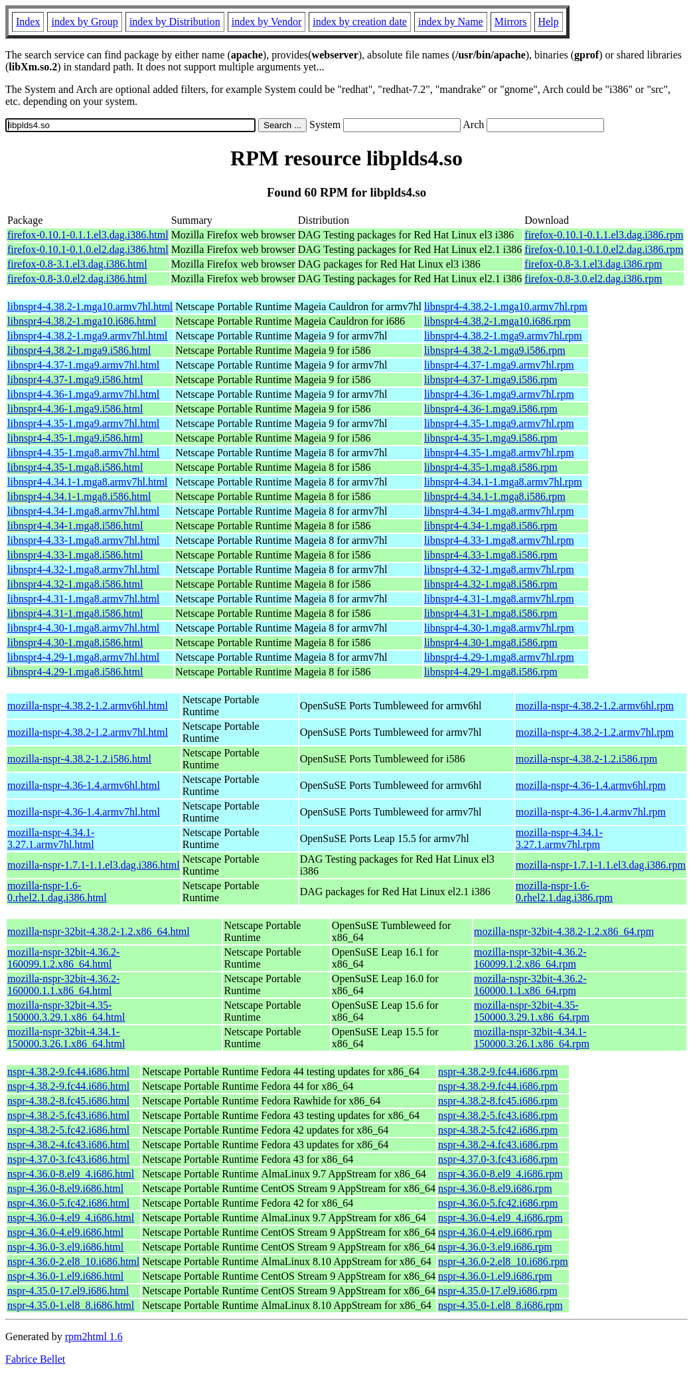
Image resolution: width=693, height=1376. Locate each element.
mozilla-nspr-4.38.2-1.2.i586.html (79, 758)
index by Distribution (174, 21)
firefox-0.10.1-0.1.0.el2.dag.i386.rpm (603, 249)
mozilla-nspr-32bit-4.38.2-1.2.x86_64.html (98, 931)
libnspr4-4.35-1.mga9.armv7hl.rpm (499, 423)
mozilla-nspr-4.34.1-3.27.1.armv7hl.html (50, 838)
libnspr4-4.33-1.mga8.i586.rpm (491, 554)
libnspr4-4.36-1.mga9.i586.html (75, 408)
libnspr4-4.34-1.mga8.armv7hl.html (83, 511)
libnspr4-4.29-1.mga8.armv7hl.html (83, 657)
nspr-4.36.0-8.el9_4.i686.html (70, 1173)
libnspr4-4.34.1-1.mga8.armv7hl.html (87, 481)
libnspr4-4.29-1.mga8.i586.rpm (491, 671)
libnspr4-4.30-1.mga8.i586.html (75, 642)
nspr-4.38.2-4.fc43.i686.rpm (498, 1144)
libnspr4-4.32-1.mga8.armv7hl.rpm (499, 569)
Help (548, 21)
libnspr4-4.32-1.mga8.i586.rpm (491, 584)
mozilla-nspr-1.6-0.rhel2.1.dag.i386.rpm (564, 891)
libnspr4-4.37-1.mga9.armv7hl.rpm (499, 365)
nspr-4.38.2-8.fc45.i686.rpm (498, 1100)
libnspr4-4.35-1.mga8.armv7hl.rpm (499, 452)
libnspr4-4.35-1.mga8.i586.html (75, 467)
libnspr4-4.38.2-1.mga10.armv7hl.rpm (505, 306)
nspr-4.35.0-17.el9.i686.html (68, 1290)
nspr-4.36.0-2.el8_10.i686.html (73, 1261)
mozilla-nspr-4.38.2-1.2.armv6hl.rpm (595, 705)
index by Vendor (266, 21)
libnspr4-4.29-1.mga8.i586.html (75, 671)
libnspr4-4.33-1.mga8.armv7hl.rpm (499, 540)
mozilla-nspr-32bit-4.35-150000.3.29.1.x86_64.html (66, 1011)
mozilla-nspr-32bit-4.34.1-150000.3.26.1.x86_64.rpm (531, 1037)
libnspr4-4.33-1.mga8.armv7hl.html (83, 540)
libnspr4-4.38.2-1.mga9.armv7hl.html (87, 335)
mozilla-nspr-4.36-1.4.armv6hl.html (83, 785)
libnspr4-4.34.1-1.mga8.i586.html (79, 496)
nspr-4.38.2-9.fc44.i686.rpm (498, 1071)
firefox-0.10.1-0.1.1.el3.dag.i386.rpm (603, 234)
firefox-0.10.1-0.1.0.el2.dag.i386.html (88, 249)
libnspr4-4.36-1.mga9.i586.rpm (491, 408)
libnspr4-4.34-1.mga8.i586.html (75, 525)
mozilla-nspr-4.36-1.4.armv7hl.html (83, 811)
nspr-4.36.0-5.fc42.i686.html (68, 1203)
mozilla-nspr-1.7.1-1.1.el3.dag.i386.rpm (601, 865)
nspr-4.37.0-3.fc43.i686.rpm (498, 1159)
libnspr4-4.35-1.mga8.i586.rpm (491, 467)
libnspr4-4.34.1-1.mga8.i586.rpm (495, 496)
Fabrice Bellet (35, 1359)
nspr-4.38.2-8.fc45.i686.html (68, 1100)
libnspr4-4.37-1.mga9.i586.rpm (491, 379)
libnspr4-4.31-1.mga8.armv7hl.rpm (499, 598)
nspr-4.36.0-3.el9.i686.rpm (495, 1246)
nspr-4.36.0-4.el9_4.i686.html (70, 1217)
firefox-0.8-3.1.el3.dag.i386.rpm (593, 264)
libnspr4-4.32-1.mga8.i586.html (75, 584)
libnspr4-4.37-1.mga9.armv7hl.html (83, 365)
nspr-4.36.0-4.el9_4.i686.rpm (500, 1217)
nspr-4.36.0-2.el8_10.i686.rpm (503, 1261)
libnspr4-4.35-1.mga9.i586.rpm (491, 438)
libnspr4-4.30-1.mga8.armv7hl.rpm (499, 628)
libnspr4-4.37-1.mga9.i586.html (75, 379)
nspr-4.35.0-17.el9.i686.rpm (498, 1290)
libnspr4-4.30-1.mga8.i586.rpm (491, 642)
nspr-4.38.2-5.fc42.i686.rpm (498, 1130)
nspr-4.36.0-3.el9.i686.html (65, 1246)
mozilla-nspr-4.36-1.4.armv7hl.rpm (591, 811)
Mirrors (511, 21)
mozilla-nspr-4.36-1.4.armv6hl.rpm (591, 785)
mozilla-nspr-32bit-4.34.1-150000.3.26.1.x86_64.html (66, 1037)
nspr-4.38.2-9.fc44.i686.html (68, 1071)
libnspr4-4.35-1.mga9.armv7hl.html (83, 423)
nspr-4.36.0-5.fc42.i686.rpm (498, 1203)
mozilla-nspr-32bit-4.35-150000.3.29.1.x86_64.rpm (531, 1011)
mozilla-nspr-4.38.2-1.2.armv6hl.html (87, 705)
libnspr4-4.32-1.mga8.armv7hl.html (83, 569)
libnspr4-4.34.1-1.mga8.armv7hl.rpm (503, 481)
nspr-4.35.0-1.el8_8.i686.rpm (500, 1305)
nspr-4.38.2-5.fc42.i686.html (68, 1130)
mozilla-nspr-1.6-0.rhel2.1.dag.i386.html (57, 891)
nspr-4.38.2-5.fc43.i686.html (68, 1115)
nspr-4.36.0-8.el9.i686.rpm (495, 1188)
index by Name (450, 21)
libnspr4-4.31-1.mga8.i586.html (75, 613)
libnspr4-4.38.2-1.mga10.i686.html (81, 321)
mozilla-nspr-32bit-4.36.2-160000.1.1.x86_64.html (63, 984)
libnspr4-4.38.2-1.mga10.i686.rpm (497, 321)
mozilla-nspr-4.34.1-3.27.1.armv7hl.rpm (559, 838)
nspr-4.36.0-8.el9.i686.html (65, 1188)
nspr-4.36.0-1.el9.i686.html (65, 1276)
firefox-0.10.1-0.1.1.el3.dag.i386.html (88, 234)
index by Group (84, 21)
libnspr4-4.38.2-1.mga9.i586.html (79, 350)
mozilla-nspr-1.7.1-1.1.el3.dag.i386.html (93, 865)
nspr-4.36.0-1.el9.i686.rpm (495, 1276)
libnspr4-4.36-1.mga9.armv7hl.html (83, 394)
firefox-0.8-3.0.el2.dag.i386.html (77, 278)
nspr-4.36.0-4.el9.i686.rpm (495, 1232)
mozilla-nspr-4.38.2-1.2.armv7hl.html (87, 732)
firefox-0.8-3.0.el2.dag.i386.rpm (593, 278)
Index (28, 21)
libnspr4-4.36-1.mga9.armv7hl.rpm (499, 394)
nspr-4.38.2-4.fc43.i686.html (68, 1144)
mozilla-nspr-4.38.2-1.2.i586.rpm (586, 758)
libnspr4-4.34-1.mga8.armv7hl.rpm (499, 511)
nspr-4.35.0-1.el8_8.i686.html (70, 1305)
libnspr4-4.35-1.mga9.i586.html (75, 438)
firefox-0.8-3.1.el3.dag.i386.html (77, 264)
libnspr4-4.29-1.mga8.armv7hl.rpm (499, 657)
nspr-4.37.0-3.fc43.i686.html (68, 1159)
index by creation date (360, 21)
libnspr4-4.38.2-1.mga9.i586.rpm (495, 350)
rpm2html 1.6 (94, 1336)
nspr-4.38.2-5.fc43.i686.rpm (498, 1115)
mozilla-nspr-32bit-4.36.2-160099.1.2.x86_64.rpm (530, 958)
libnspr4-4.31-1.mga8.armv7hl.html (83, 598)
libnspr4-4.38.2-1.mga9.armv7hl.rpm (503, 335)
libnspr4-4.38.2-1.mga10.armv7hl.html (90, 306)
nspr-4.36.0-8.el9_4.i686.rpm (500, 1173)
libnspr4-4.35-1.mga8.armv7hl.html (83, 452)
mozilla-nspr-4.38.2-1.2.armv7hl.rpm (595, 732)
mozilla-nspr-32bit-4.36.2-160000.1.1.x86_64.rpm (530, 984)
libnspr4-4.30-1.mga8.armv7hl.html (83, 628)
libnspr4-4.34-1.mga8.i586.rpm (491, 525)
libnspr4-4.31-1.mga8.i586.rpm (491, 613)
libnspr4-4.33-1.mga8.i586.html (75, 554)
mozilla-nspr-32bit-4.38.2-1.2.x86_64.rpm (564, 931)
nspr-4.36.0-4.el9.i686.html (65, 1232)
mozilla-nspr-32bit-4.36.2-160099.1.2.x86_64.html (63, 958)
